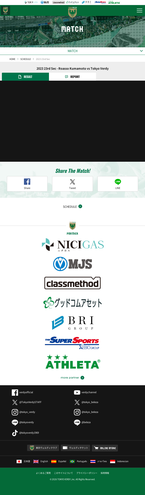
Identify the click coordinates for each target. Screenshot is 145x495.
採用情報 (105, 472)
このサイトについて (63, 472)
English (40, 461)
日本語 (23, 461)
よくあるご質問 (43, 472)
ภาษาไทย (98, 461)
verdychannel (85, 392)
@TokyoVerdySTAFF (26, 402)
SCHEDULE (25, 59)
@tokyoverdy (23, 422)
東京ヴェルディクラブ (46, 447)
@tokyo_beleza (86, 402)
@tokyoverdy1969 (25, 432)
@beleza (82, 422)
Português (78, 461)
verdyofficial (22, 392)
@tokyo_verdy (23, 412)
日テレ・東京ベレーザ (5, 10)
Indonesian (119, 461)
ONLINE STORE (108, 448)
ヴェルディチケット (78, 447)
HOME (12, 59)
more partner (70, 377)
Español (58, 461)
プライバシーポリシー (86, 472)
